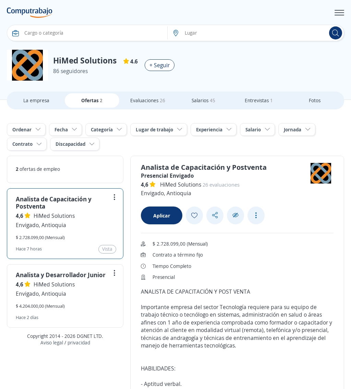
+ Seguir (159, 65)
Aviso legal (51, 342)
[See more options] (256, 215)
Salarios (203, 100)
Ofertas (91, 100)
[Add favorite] (194, 215)
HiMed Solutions (54, 216)
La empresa (36, 100)
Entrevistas (259, 100)
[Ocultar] (235, 215)
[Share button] (215, 215)
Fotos (314, 100)
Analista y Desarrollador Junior (61, 275)
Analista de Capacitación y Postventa (54, 203)
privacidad (79, 342)
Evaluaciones (147, 100)
